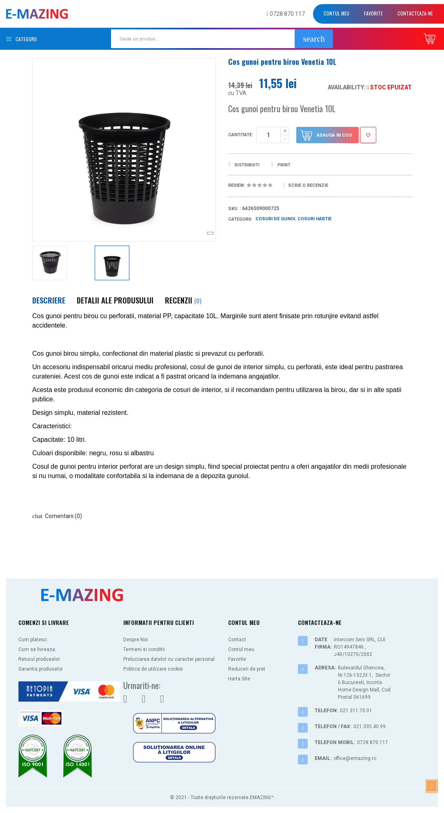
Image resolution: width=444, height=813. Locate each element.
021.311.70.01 (356, 710)
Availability (346, 87)
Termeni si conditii (144, 649)
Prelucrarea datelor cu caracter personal (169, 659)
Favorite (373, 13)
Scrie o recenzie (305, 185)
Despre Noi (135, 639)
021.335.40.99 (369, 726)
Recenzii (183, 300)
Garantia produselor (40, 669)
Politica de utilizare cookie (153, 669)
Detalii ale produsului (115, 300)
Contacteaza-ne (415, 13)
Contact (237, 639)
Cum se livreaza (36, 649)
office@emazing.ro (354, 758)
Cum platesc (32, 639)
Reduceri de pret (246, 669)
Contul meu (336, 13)
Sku (233, 208)
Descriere (48, 300)
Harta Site (239, 679)
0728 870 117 (285, 14)
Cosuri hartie (314, 219)
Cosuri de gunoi (275, 219)
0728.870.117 (372, 742)
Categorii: (240, 219)
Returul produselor (39, 659)
